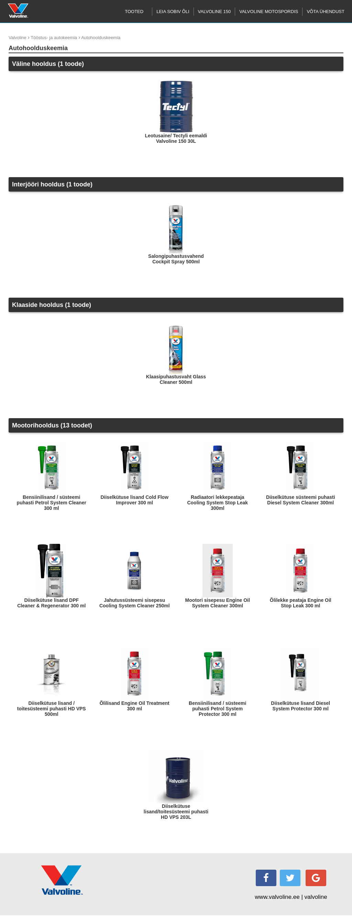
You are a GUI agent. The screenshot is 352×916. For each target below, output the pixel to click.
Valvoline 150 (214, 11)
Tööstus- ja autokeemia (54, 37)
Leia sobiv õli (172, 11)
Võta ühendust (325, 11)
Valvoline (17, 37)
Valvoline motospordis (268, 11)
